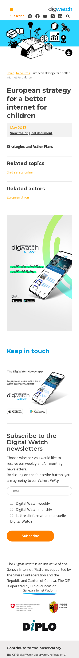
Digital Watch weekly (30, 503)
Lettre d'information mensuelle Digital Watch (38, 518)
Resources (23, 73)
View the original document (31, 132)
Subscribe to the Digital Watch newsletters (31, 442)
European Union (18, 197)
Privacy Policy (48, 480)
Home (10, 73)
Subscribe (17, 16)
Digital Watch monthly (31, 509)
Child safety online (20, 172)
